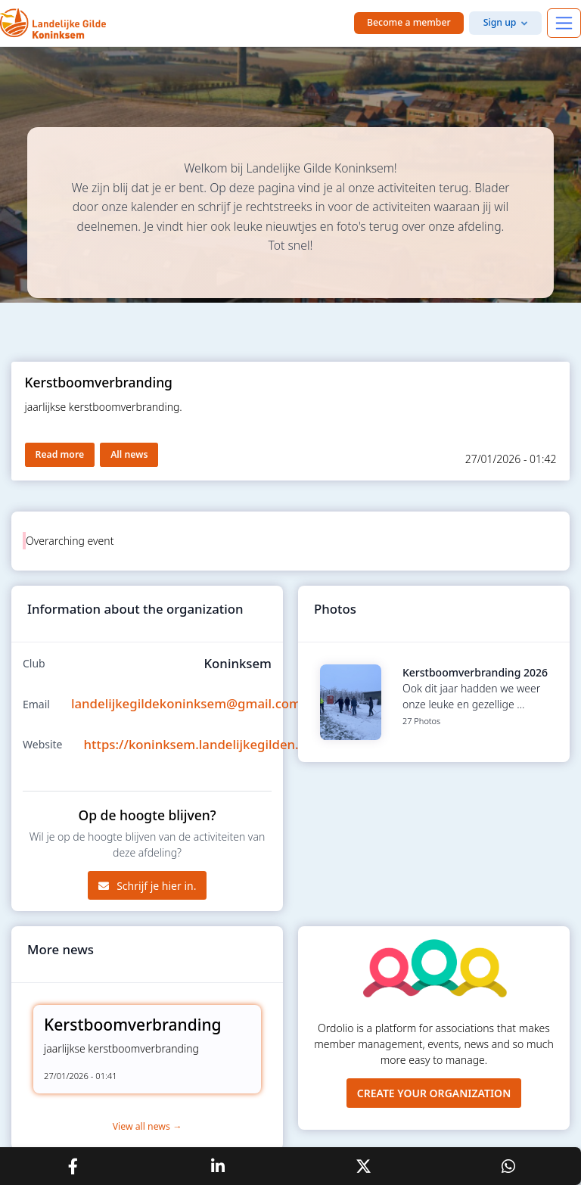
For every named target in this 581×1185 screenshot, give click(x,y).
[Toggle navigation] (564, 23)
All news (129, 454)
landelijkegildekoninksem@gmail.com (186, 703)
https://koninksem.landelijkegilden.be (199, 744)
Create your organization (434, 1093)
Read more (60, 454)
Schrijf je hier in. (147, 886)
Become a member (409, 22)
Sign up (500, 22)
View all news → (147, 1126)
